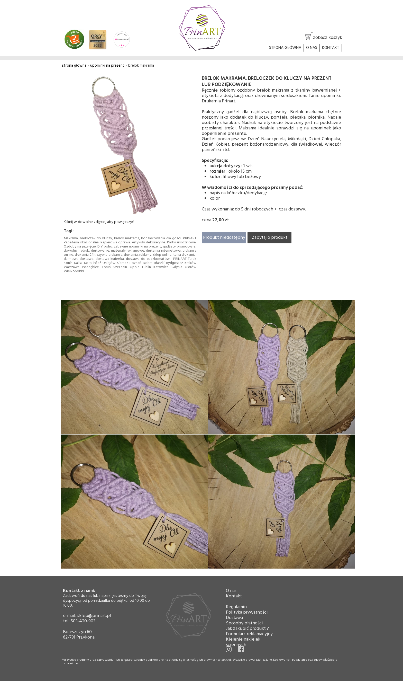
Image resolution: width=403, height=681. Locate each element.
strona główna (74, 66)
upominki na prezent (107, 66)
